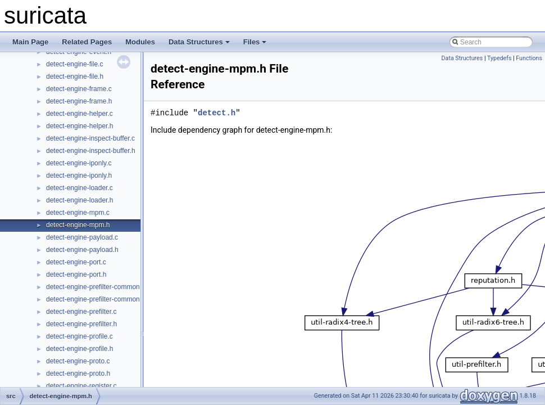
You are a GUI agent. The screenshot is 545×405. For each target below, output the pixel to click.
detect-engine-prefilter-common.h (96, 299)
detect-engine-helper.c (79, 114)
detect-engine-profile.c (79, 336)
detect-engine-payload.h (82, 250)
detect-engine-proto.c (78, 361)
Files (255, 42)
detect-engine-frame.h (79, 101)
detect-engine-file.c (74, 64)
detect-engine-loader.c (79, 188)
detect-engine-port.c (76, 262)
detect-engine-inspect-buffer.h (90, 151)
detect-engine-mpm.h (78, 225)
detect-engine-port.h (76, 274)
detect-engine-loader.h (79, 200)
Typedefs (499, 58)
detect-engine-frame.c (79, 89)
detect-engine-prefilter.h (81, 324)
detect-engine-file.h (74, 76)
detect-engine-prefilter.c (81, 312)
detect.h (216, 112)
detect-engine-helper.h (79, 126)
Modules (140, 42)
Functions (529, 58)
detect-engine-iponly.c (79, 163)
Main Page (30, 42)
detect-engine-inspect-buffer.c (90, 138)
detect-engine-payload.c (82, 237)
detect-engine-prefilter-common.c (95, 287)
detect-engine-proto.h (78, 373)
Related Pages (87, 42)
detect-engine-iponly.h (79, 175)
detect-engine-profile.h (79, 349)
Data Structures (199, 42)
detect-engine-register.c (81, 386)
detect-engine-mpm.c (78, 213)
